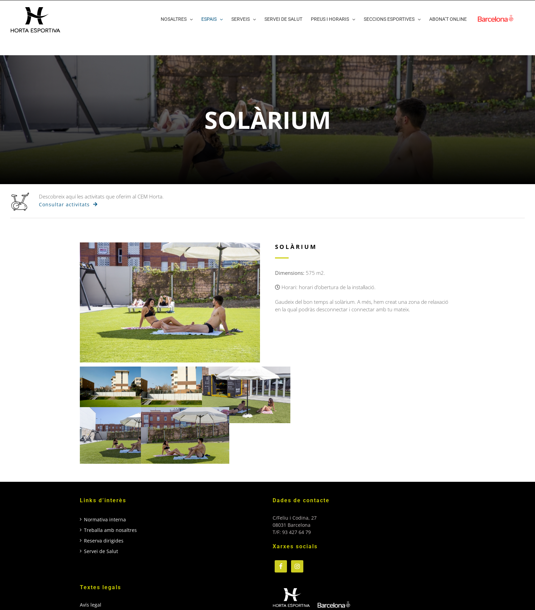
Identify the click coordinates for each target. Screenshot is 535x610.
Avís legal (90, 604)
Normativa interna (105, 519)
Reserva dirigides (104, 540)
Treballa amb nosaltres (110, 530)
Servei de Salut (101, 551)
